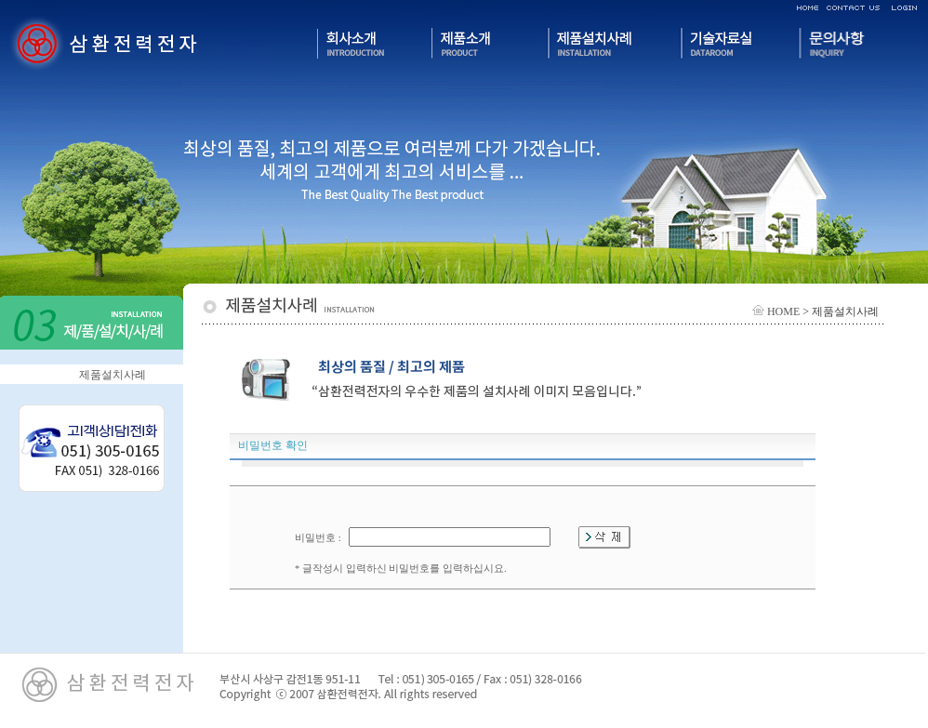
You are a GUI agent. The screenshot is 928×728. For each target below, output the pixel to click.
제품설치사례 (112, 374)
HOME (776, 311)
